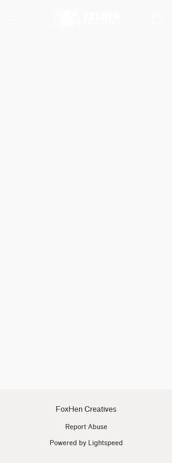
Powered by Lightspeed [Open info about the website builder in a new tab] (86, 443)
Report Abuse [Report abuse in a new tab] (86, 427)
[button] (88, 18)
